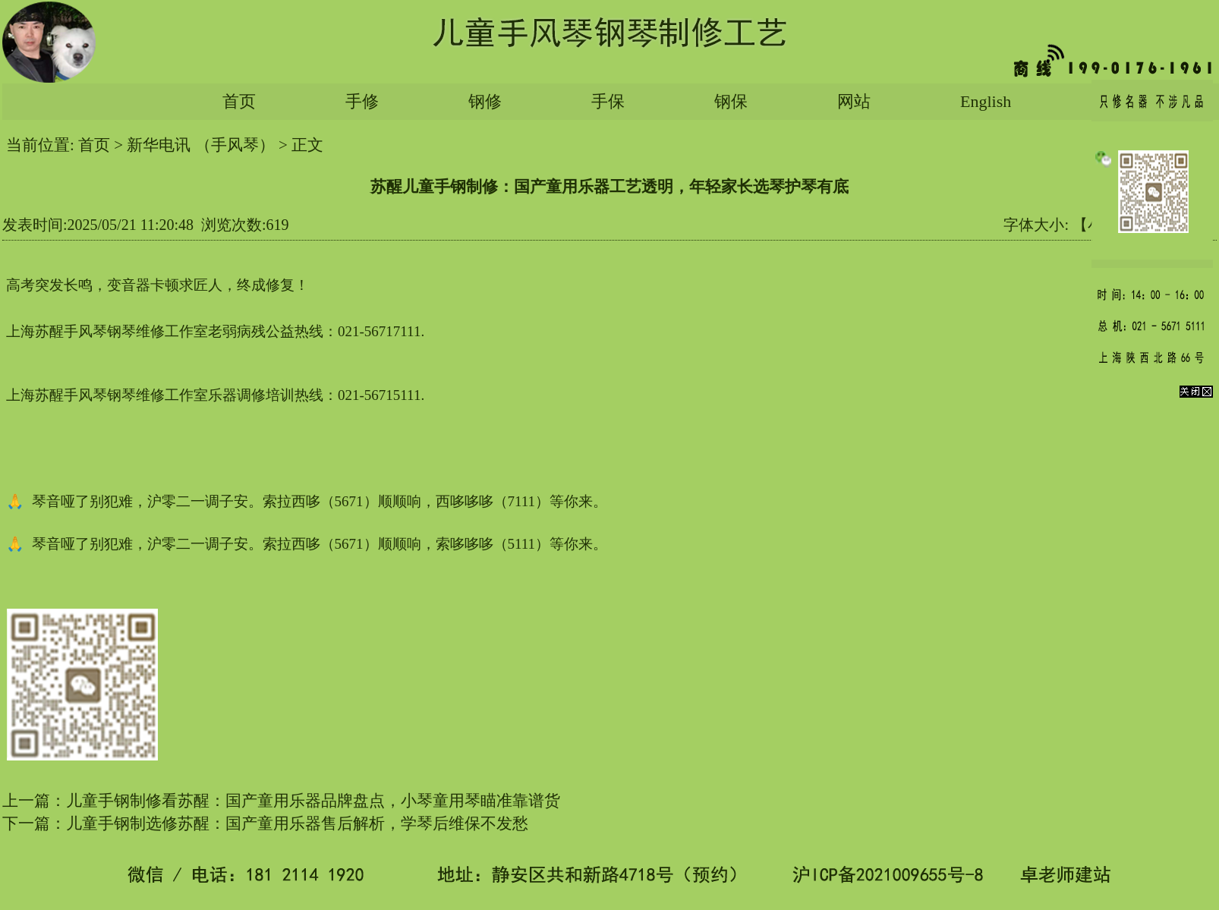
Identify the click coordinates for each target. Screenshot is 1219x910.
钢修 (485, 101)
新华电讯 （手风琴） (200, 145)
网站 (854, 101)
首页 (239, 101)
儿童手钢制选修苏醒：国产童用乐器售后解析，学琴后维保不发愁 (297, 823)
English (985, 101)
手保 (608, 101)
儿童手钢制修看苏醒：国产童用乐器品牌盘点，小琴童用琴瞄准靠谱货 (313, 801)
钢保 (731, 101)
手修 (362, 101)
